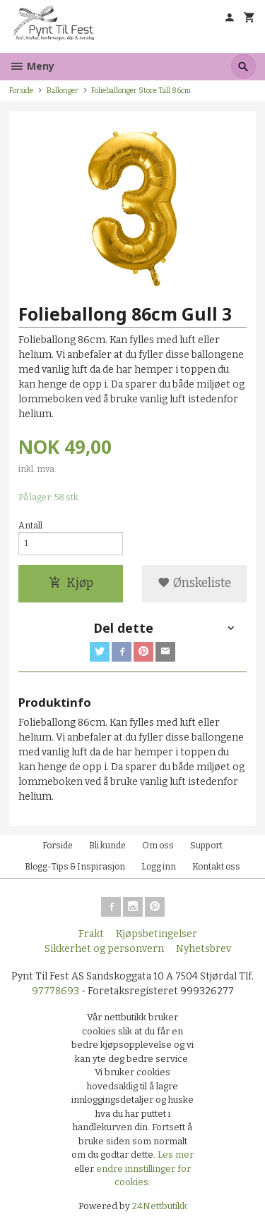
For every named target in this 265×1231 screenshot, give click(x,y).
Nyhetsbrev (203, 949)
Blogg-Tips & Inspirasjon (75, 867)
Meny (31, 66)
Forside (21, 90)
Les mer (176, 1154)
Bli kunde (107, 845)
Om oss (158, 845)
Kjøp (71, 583)
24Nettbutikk (159, 1206)
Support (206, 845)
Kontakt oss (216, 867)
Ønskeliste (194, 583)
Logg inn (158, 867)
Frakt (91, 934)
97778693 (55, 991)
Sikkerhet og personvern (104, 949)
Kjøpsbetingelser (156, 934)
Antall (30, 526)
